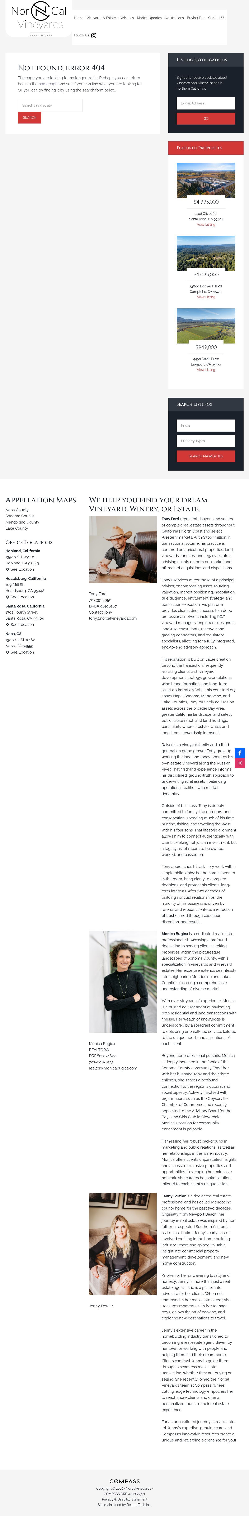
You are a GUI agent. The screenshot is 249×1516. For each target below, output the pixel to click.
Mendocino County (22, 522)
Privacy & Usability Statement (124, 1499)
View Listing (206, 224)
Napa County (17, 510)
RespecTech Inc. (139, 1505)
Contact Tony (100, 612)
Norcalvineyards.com (38, 18)
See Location (19, 569)
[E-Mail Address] (206, 103)
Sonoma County (19, 516)
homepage (48, 84)
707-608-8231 (101, 1062)
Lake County (16, 528)
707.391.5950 (100, 600)
